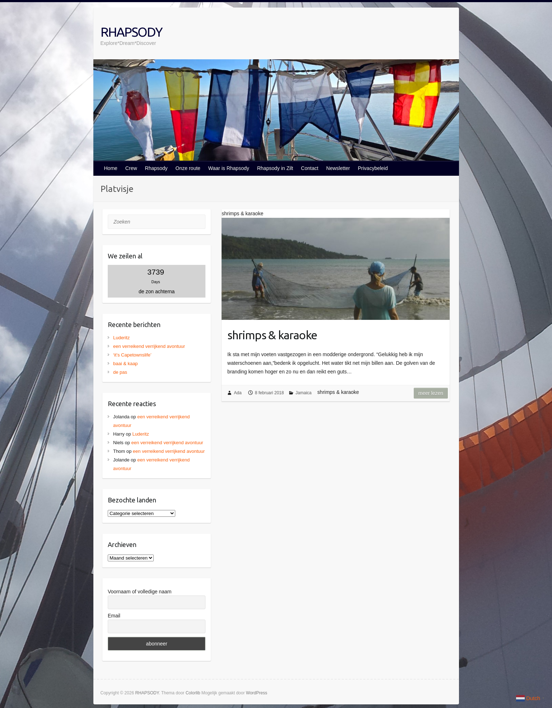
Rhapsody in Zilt (275, 168)
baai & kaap (125, 363)
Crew (131, 168)
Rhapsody (156, 168)
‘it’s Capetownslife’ (132, 355)
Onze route (188, 168)
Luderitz (121, 337)
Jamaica (304, 392)
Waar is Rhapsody (228, 168)
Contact (309, 168)
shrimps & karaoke (272, 334)
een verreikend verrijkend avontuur (149, 346)
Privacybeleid (373, 168)
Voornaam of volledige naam (139, 591)
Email (114, 616)
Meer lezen (430, 393)
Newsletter (338, 168)
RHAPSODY (131, 31)
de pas (120, 372)
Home (110, 168)
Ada (237, 392)
